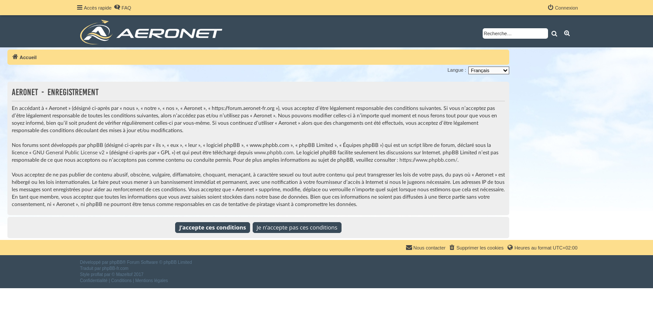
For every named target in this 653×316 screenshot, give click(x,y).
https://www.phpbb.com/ (428, 160)
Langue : (456, 70)
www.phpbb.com (274, 152)
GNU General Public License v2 (69, 152)
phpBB (115, 262)
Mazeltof (124, 274)
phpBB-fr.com (115, 268)
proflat (97, 274)
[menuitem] (122, 8)
